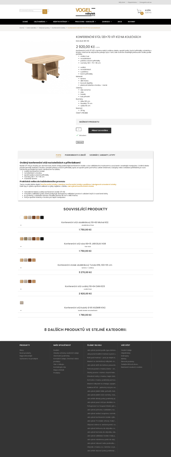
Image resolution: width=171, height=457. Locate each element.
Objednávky (125, 353)
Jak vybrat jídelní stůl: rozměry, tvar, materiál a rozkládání (102, 395)
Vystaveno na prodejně (29, 359)
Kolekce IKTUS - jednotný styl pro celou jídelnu (102, 387)
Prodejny (56, 373)
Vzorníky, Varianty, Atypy (102, 155)
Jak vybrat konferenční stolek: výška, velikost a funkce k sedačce (102, 417)
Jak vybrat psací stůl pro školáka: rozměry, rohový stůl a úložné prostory (102, 402)
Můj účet (122, 2)
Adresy (123, 359)
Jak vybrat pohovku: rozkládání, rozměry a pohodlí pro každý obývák (102, 410)
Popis (58, 155)
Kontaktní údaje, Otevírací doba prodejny (66, 360)
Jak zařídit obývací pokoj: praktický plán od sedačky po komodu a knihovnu (102, 451)
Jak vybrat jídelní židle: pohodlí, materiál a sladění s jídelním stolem (102, 391)
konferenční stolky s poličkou (78, 184)
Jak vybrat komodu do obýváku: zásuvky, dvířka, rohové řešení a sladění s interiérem (102, 432)
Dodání (56, 350)
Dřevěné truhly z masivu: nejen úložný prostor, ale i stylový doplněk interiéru (102, 376)
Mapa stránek (58, 370)
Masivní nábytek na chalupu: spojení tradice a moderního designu (102, 384)
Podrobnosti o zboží (75, 155)
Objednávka (132, 2)
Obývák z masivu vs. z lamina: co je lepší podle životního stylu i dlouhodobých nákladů (102, 447)
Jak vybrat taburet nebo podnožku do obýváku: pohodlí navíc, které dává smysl (102, 443)
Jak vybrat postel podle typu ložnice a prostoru (102, 350)
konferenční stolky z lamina (53, 184)
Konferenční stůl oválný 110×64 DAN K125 (85, 282)
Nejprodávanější (26, 356)
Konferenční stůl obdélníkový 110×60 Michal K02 (85, 218)
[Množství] (78, 129)
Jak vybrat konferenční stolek (81, 186)
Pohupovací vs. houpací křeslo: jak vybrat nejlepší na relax (102, 406)
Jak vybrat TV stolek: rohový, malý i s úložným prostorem (102, 421)
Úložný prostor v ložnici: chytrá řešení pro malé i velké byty (102, 372)
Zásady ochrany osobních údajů (66, 353)
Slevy (22, 350)
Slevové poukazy (127, 361)
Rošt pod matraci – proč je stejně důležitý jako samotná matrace (102, 358)
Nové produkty (25, 353)
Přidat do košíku (100, 130)
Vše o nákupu (58, 364)
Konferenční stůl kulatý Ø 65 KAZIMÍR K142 (85, 303)
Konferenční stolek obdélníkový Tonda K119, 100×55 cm (85, 260)
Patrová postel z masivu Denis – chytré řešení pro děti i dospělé (102, 369)
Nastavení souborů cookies (131, 367)
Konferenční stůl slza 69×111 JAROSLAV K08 (85, 239)
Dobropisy (125, 356)
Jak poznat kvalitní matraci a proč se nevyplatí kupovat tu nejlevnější (102, 354)
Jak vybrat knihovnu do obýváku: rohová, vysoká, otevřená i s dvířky (102, 428)
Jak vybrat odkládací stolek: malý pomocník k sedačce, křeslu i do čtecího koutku (102, 436)
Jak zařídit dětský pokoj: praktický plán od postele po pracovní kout (102, 398)
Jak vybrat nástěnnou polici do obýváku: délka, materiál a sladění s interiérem (102, 439)
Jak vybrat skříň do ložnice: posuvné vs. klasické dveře (102, 365)
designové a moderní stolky (104, 184)
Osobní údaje (126, 350)
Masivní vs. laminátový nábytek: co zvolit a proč (102, 361)
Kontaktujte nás (59, 367)
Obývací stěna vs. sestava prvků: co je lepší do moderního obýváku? (102, 425)
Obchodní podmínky (61, 356)
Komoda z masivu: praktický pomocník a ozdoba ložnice (102, 380)
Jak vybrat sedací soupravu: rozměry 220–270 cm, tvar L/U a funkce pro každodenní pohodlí (102, 413)
